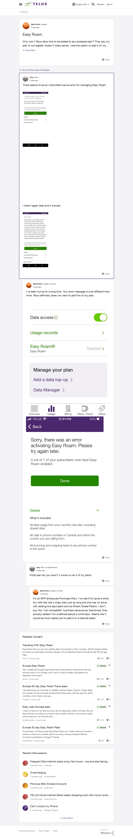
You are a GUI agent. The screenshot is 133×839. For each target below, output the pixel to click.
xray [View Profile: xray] (31, 77)
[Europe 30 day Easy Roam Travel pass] (59, 693)
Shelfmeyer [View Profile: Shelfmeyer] (27, 740)
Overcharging (38, 772)
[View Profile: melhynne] (25, 785)
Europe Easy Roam (34, 665)
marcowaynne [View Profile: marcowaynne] (50, 799)
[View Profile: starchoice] (26, 25)
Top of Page (44, 831)
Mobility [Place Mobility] (23, 12)
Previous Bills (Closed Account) (48, 783)
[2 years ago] (33, 678)
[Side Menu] (21, 4)
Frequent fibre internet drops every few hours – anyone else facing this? (68, 761)
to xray (53, 284)
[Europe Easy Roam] (59, 672)
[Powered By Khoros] (107, 832)
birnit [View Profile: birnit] (25, 679)
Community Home (27, 831)
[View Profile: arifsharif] (25, 763)
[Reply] (105, 60)
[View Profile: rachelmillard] (25, 774)
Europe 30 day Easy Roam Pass (41, 727)
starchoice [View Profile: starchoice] (35, 24)
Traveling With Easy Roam (38, 645)
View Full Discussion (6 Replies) (34, 70)
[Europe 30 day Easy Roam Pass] (59, 734)
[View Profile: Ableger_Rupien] (25, 808)
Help (55, 831)
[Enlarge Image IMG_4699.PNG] (65, 485)
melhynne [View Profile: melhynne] (48, 788)
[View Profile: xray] (25, 79)
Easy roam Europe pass (36, 706)
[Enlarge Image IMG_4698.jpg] (68, 363)
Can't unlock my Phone (44, 806)
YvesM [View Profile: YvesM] (25, 699)
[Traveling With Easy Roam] (66, 652)
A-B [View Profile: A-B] (24, 658)
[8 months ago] (32, 658)
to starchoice (51, 567)
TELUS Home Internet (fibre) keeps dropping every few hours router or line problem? (69, 795)
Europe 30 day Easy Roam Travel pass (45, 686)
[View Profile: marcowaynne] (25, 797)
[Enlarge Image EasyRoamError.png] (35, 119)
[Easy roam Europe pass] (59, 713)
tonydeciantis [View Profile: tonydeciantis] (28, 720)
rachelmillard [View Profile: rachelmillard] (49, 776)
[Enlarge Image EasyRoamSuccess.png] (35, 239)
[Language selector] (80, 4)
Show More (29, 50)
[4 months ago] (36, 765)
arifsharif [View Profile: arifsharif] (48, 765)
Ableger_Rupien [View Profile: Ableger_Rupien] (51, 810)
